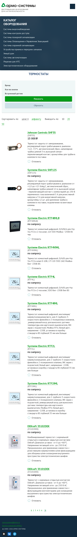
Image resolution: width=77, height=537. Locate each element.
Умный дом (8, 53)
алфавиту (36, 119)
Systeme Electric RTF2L (51, 347)
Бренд (7, 85)
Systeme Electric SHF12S (51, 171)
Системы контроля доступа (16, 33)
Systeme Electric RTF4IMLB (51, 219)
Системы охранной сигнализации (18, 45)
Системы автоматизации (15, 57)
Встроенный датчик (14, 93)
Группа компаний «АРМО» (12, 526)
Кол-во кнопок (11, 89)
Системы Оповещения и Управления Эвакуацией (25, 41)
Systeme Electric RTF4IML (51, 304)
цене (24, 119)
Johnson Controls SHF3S (51, 134)
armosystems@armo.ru (11, 522)
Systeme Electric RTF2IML (51, 385)
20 (68, 119)
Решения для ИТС (11, 61)
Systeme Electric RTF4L (51, 278)
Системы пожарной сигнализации (19, 37)
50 (3, 124)
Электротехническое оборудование (20, 65)
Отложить (36, 161)
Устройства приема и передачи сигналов (22, 49)
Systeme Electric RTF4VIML (51, 249)
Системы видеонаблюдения (16, 29)
